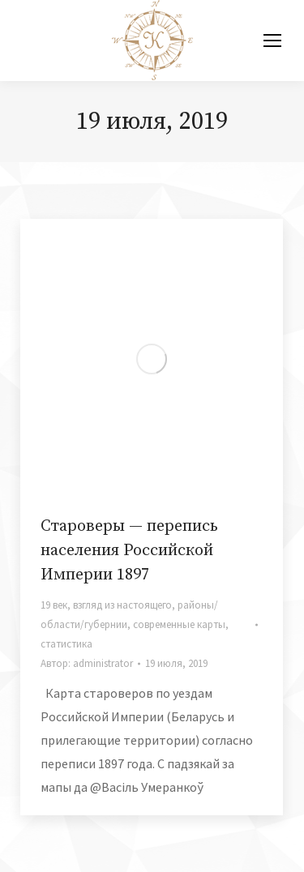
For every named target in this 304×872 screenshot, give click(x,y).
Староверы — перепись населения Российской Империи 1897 (129, 550)
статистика (66, 644)
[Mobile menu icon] (272, 40)
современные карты (179, 624)
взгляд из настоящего (122, 605)
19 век (54, 605)
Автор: (87, 663)
